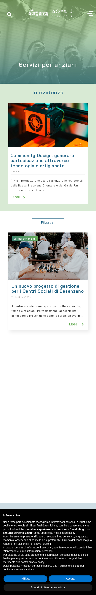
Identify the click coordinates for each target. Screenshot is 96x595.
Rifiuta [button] (25, 578)
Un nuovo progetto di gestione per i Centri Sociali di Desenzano (48, 288)
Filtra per (48, 222)
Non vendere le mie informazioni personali (28, 551)
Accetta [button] (70, 578)
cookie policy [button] (67, 532)
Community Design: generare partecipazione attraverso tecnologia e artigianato (42, 160)
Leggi (16, 197)
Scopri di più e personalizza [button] (48, 587)
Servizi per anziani (25, 238)
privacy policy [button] (36, 562)
